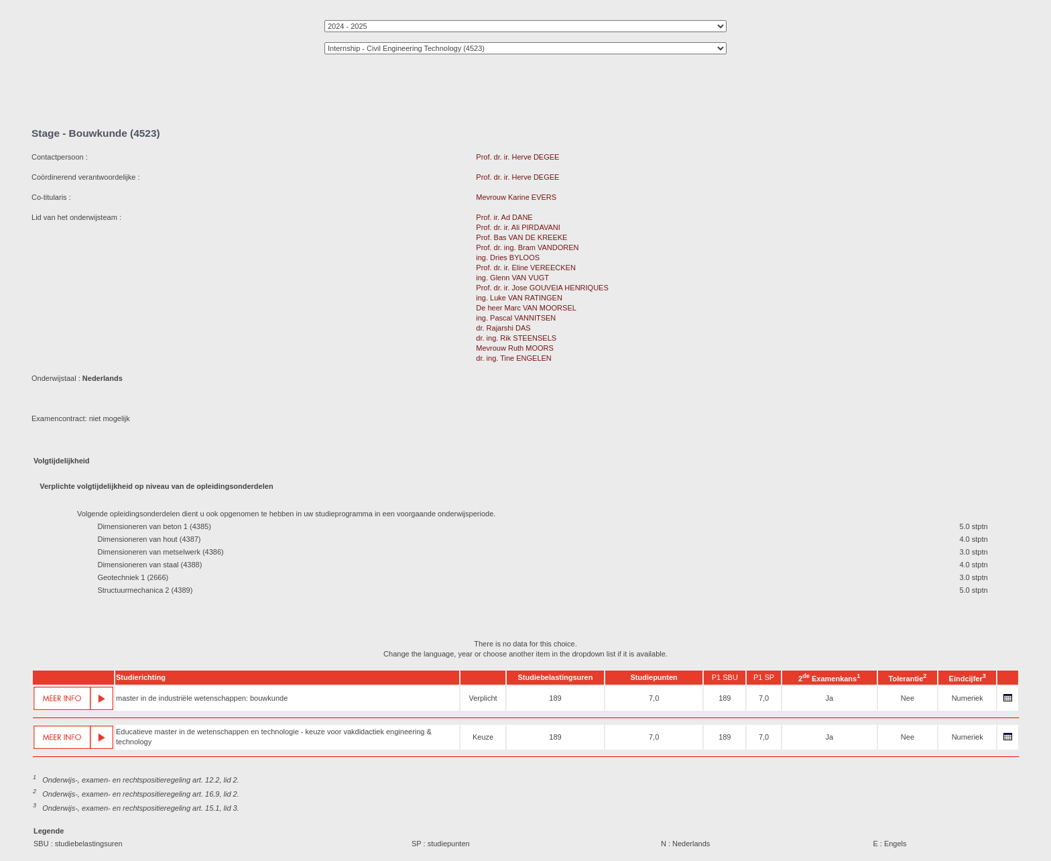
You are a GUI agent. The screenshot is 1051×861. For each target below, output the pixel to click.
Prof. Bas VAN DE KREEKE (521, 237)
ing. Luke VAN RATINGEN (519, 298)
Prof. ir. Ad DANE (504, 217)
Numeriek (967, 698)
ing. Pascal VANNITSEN (516, 318)
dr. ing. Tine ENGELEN (514, 358)
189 (555, 698)
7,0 (654, 698)
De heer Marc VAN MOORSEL (526, 308)
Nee (907, 698)
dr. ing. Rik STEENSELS (516, 338)
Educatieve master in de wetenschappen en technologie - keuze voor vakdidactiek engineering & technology (274, 737)
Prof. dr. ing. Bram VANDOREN (527, 247)
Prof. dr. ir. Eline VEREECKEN (526, 268)
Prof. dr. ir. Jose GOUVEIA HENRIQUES (542, 288)
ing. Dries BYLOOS (508, 257)
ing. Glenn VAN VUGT (512, 278)
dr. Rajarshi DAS (503, 328)
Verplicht (483, 698)
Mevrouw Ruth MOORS (515, 348)
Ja (829, 698)
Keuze (483, 737)
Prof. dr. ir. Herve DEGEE (517, 157)
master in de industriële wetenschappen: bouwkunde (202, 698)
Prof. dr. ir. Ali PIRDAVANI (518, 227)
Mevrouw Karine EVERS (516, 197)
